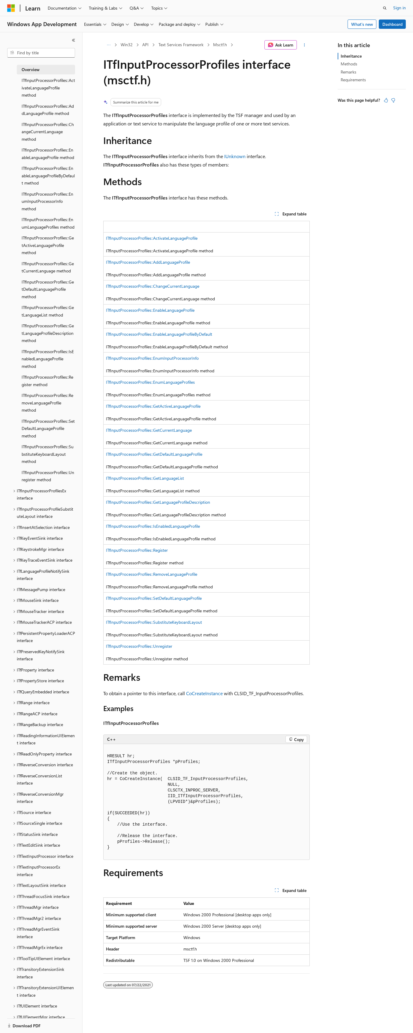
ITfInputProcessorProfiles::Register (137, 550)
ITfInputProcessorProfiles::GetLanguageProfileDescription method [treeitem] (48, 333)
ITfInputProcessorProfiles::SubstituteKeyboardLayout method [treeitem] (48, 454)
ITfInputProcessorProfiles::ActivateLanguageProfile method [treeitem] (48, 87)
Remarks (348, 72)
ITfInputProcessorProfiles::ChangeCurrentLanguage (152, 286)
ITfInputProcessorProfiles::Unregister (139, 646)
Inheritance (351, 56)
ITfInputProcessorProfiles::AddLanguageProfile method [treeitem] (48, 109)
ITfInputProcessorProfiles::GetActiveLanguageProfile (153, 406)
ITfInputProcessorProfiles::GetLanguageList (145, 478)
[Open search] (385, 8)
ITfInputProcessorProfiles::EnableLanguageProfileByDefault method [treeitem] (48, 175)
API (145, 44)
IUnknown (235, 156)
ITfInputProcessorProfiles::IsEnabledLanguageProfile (153, 526)
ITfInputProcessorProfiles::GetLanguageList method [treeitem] (48, 311)
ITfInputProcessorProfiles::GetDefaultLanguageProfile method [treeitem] (48, 289)
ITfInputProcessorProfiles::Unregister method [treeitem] (48, 476)
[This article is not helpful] (393, 100)
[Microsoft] (11, 8)
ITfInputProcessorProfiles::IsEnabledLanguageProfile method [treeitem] (48, 359)
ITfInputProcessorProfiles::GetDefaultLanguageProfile (154, 454)
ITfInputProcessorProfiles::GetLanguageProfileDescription (158, 502)
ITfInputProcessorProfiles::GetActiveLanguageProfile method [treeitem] (48, 245)
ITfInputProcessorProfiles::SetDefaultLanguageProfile (154, 598)
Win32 (127, 44)
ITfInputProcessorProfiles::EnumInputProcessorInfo (152, 358)
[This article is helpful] (386, 100)
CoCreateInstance (204, 693)
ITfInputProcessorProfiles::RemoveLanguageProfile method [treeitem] (47, 402)
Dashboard (392, 24)
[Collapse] (73, 40)
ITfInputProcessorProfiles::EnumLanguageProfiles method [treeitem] (48, 223)
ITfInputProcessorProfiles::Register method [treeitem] (47, 380)
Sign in (399, 8)
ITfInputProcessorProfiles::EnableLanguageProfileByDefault (159, 334)
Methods (349, 64)
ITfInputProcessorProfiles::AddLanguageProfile (148, 262)
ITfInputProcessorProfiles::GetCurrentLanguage (149, 430)
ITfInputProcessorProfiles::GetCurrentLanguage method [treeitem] (48, 267)
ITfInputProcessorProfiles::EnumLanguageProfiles (150, 382)
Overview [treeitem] (31, 69)
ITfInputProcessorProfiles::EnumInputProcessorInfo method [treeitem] (47, 201)
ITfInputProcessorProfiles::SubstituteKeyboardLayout (154, 622)
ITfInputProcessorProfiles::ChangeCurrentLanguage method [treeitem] (48, 132)
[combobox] (41, 53)
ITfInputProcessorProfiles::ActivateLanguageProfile (151, 238)
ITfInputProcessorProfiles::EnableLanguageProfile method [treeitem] (48, 153)
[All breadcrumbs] (108, 45)
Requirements (353, 80)
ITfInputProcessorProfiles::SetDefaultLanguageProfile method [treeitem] (48, 428)
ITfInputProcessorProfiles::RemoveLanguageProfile (151, 574)
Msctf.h (220, 44)
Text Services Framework (180, 44)
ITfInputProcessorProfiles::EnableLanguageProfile (150, 310)
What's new (362, 24)
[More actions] (304, 45)
